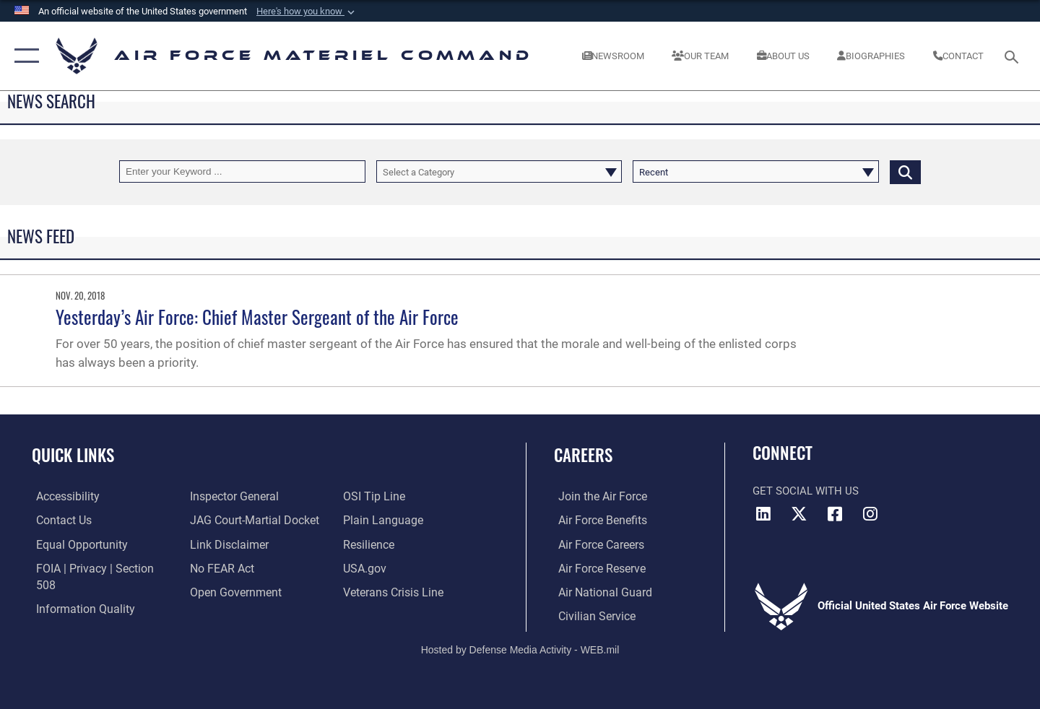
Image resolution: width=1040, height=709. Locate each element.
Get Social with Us (806, 490)
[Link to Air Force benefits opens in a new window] (597, 519)
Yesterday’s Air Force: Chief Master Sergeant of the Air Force (257, 316)
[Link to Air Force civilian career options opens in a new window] (591, 614)
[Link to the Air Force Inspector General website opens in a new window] (231, 496)
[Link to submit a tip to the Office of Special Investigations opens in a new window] (373, 496)
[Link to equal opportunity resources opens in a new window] (75, 543)
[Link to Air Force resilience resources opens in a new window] (369, 543)
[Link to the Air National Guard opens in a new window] (598, 590)
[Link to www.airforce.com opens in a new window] (597, 496)
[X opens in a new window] (799, 514)
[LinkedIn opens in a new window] (763, 514)
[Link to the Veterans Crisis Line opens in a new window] (393, 590)
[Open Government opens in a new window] (231, 590)
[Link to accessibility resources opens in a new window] (63, 496)
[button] (307, 11)
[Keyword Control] (242, 171)
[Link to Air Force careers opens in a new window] (596, 543)
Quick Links (73, 455)
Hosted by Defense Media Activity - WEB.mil (520, 648)
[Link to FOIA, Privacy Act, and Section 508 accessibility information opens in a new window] (98, 567)
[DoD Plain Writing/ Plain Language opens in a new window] (380, 519)
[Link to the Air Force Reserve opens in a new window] (596, 567)
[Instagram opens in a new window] (870, 514)
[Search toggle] (1013, 55)
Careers (583, 455)
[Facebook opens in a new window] (835, 514)
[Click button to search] (905, 171)
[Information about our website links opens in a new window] (226, 543)
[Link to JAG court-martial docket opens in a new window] (250, 519)
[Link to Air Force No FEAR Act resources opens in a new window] (219, 567)
